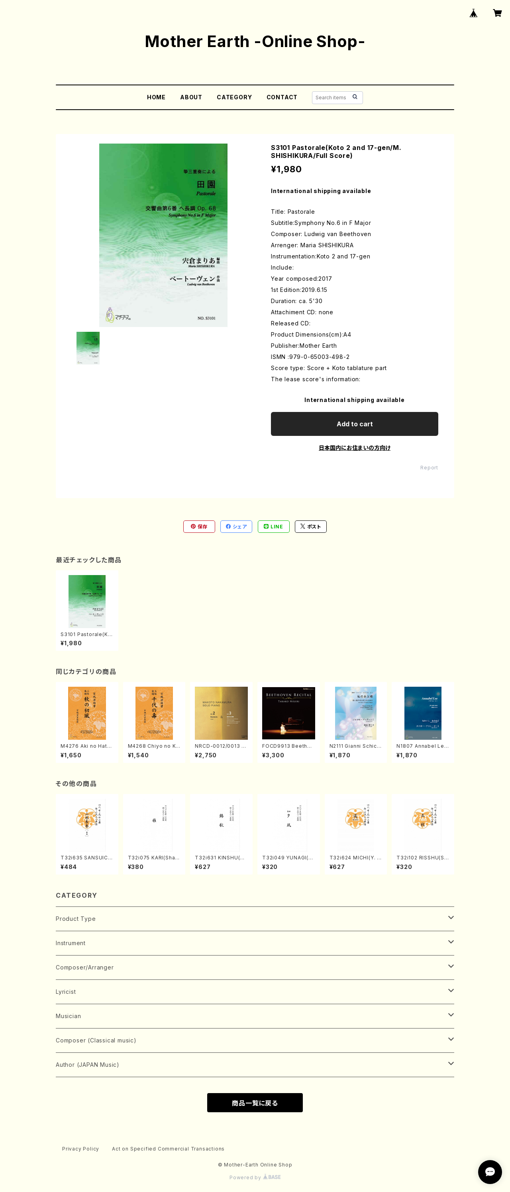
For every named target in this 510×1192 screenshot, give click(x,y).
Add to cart (355, 424)
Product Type (76, 918)
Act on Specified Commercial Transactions (168, 1149)
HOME (156, 97)
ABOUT (191, 97)
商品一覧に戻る (255, 1103)
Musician (68, 1016)
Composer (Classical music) (96, 1040)
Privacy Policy (80, 1149)
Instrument (71, 943)
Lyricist (66, 991)
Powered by (255, 1177)
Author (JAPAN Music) (88, 1064)
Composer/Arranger (85, 967)
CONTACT (282, 97)
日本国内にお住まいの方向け (354, 447)
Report (429, 468)
